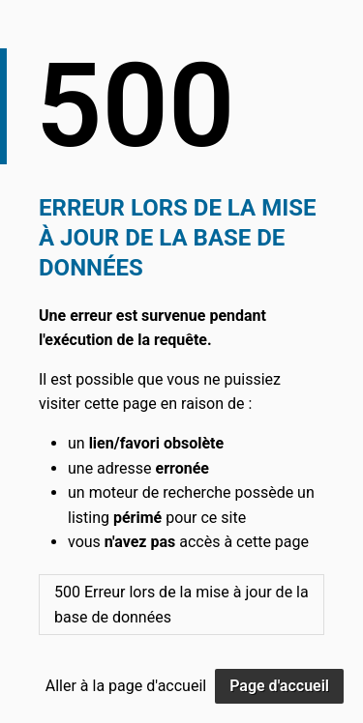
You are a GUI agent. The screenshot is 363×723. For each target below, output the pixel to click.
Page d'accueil (279, 686)
